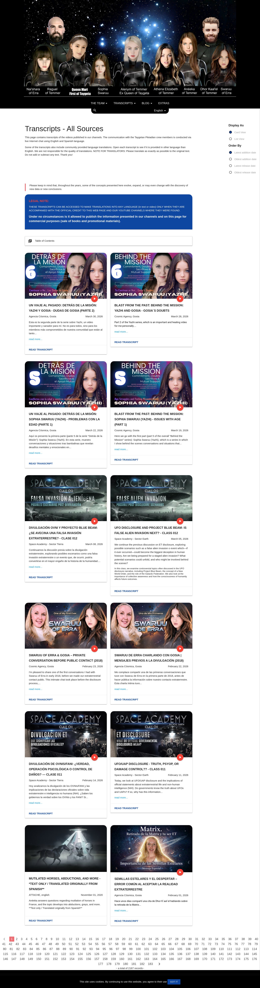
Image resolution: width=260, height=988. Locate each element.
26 (163, 939)
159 (113, 959)
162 (138, 959)
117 (22, 954)
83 (24, 949)
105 (179, 949)
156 (88, 959)
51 (70, 944)
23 (143, 939)
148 (22, 959)
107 (196, 949)
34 (216, 939)
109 (212, 949)
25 (157, 939)
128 (113, 954)
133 (154, 954)
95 (104, 949)
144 (246, 954)
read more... (35, 339)
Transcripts (125, 103)
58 (116, 944)
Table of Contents (41, 241)
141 (221, 954)
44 (23, 944)
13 (77, 939)
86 (44, 949)
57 (110, 944)
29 (183, 939)
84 (31, 949)
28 (176, 939)
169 (196, 959)
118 (30, 954)
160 (121, 959)
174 (237, 959)
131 (138, 954)
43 (17, 944)
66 (169, 944)
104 (171, 949)
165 (163, 959)
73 (216, 944)
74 (223, 944)
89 (64, 949)
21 (130, 939)
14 (84, 939)
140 (212, 954)
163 (146, 959)
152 (55, 959)
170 (204, 959)
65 (163, 944)
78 (249, 944)
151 (47, 959)
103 (163, 949)
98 (124, 949)
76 (236, 944)
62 (143, 944)
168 (188, 959)
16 (97, 939)
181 (133, 964)
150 (38, 959)
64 (156, 944)
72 (209, 944)
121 (55, 954)
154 (71, 959)
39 (250, 939)
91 (77, 949)
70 (196, 944)
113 (246, 949)
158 (105, 959)
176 (254, 959)
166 (171, 959)
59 (123, 944)
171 (212, 959)
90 (71, 949)
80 (4, 949)
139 (204, 954)
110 (221, 949)
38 (243, 939)
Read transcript (41, 349)
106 (188, 949)
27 (170, 939)
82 (18, 949)
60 (130, 944)
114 (254, 949)
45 (30, 944)
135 (171, 954)
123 (71, 954)
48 (50, 944)
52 (77, 944)
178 (108, 964)
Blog (147, 103)
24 (150, 939)
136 (179, 954)
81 (11, 949)
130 (130, 954)
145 (254, 954)
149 (30, 959)
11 (64, 939)
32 (203, 939)
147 (13, 959)
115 (5, 954)
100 (138, 949)
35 (223, 939)
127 (105, 954)
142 (229, 954)
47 (43, 944)
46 (37, 944)
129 (121, 954)
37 (236, 939)
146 (5, 959)
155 (80, 959)
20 (123, 939)
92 (84, 949)
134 (163, 954)
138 (196, 954)
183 (150, 964)
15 (90, 939)
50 (63, 944)
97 (117, 949)
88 (58, 949)
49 (57, 944)
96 (111, 949)
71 (203, 944)
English (160, 111)
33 (210, 939)
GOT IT (174, 982)
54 (90, 944)
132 (146, 954)
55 (96, 944)
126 (96, 954)
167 (179, 959)
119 (38, 954)
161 (130, 959)
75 (229, 944)
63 (150, 944)
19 (117, 939)
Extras (163, 103)
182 (142, 964)
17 (103, 939)
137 (188, 954)
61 (136, 944)
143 (237, 954)
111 (229, 949)
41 (3, 944)
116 (13, 954)
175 (246, 959)
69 (189, 944)
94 (97, 949)
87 (51, 949)
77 (243, 944)
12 (70, 939)
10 (57, 939)
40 (256, 939)
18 (110, 939)
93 (91, 949)
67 (176, 944)
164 (154, 959)
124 (80, 954)
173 (229, 959)
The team (99, 103)
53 (83, 944)
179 (117, 964)
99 (130, 949)
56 (103, 944)
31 (196, 939)
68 (183, 944)
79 (256, 944)
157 (96, 959)
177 (100, 964)
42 (10, 944)
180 (125, 964)
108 (204, 949)
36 (229, 939)
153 (63, 959)
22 (137, 939)
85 (37, 949)
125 (88, 954)
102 (154, 949)
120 (47, 954)
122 (63, 954)
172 (221, 959)
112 (237, 949)
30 (190, 939)
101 (146, 949)
